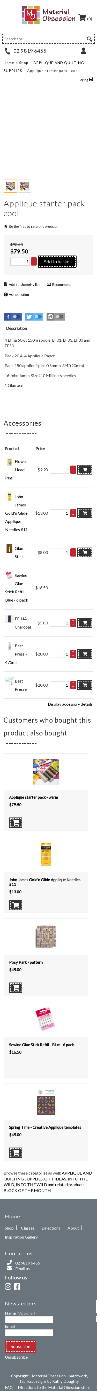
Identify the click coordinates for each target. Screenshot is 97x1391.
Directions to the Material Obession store (54, 1387)
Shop (9, 1227)
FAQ (9, 1387)
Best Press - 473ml (16, 654)
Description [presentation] (16, 328)
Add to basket (57, 261)
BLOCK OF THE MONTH (27, 1190)
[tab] (16, 328)
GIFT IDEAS (55, 1178)
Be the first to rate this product (33, 226)
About (73, 1227)
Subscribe (21, 1346)
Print (83, 79)
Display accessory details (70, 704)
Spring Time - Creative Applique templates (45, 1127)
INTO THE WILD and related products (50, 1184)
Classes (27, 1227)
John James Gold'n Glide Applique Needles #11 (16, 513)
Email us (22, 1268)
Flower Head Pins (16, 469)
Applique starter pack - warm (33, 797)
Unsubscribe (16, 1356)
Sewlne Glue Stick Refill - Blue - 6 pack (41, 1044)
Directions (51, 1227)
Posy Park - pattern (26, 962)
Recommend (61, 285)
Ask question (19, 295)
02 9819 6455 (26, 51)
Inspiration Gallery (21, 1236)
